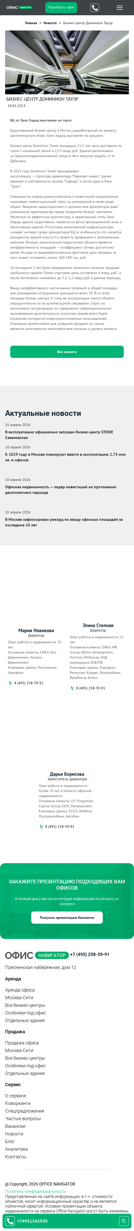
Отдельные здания (25, 1020)
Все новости (67, 351)
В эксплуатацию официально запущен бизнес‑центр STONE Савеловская (59, 434)
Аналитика (16, 1149)
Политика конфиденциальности (35, 1191)
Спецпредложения (24, 1111)
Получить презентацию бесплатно (67, 917)
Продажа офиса (22, 1042)
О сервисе (15, 1095)
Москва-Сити (19, 997)
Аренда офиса (20, 990)
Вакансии (15, 1126)
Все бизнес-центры (25, 1005)
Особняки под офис (25, 1012)
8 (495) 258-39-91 (25, 683)
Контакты (15, 1156)
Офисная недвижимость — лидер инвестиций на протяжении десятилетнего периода (60, 489)
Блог (10, 1141)
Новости (14, 1133)
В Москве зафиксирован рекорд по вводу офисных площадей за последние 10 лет (64, 522)
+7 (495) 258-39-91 (89, 954)
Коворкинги (17, 1103)
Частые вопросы (23, 1118)
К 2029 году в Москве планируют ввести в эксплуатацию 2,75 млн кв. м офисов (65, 457)
